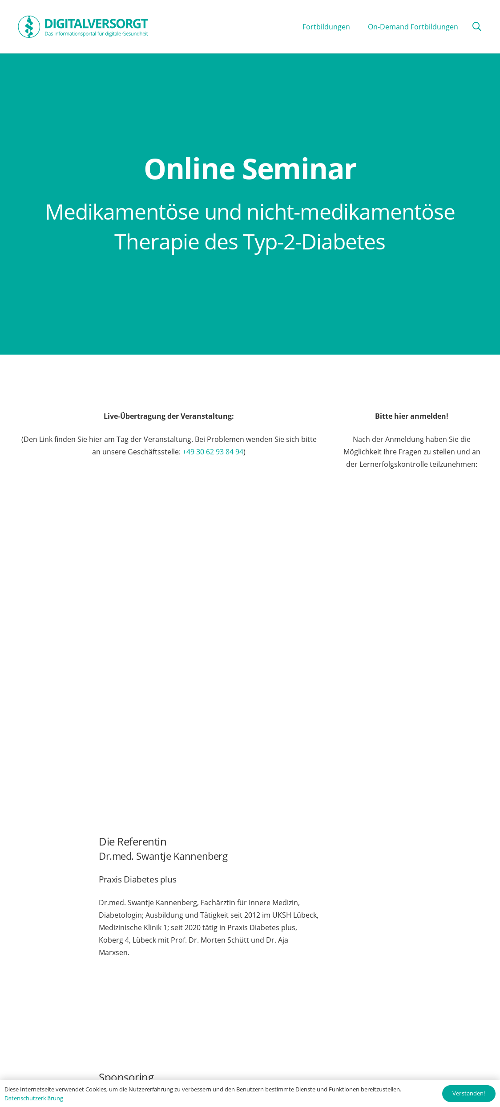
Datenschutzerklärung (33, 1098)
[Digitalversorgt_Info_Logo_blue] (83, 27)
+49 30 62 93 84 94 (212, 452)
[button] (477, 27)
